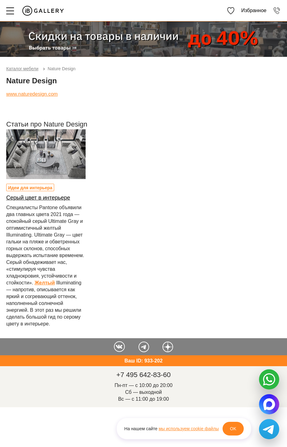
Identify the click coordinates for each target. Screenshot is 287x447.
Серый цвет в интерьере (38, 198)
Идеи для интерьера (30, 187)
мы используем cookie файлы (189, 428)
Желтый (45, 282)
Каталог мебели (22, 68)
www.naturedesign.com (32, 94)
